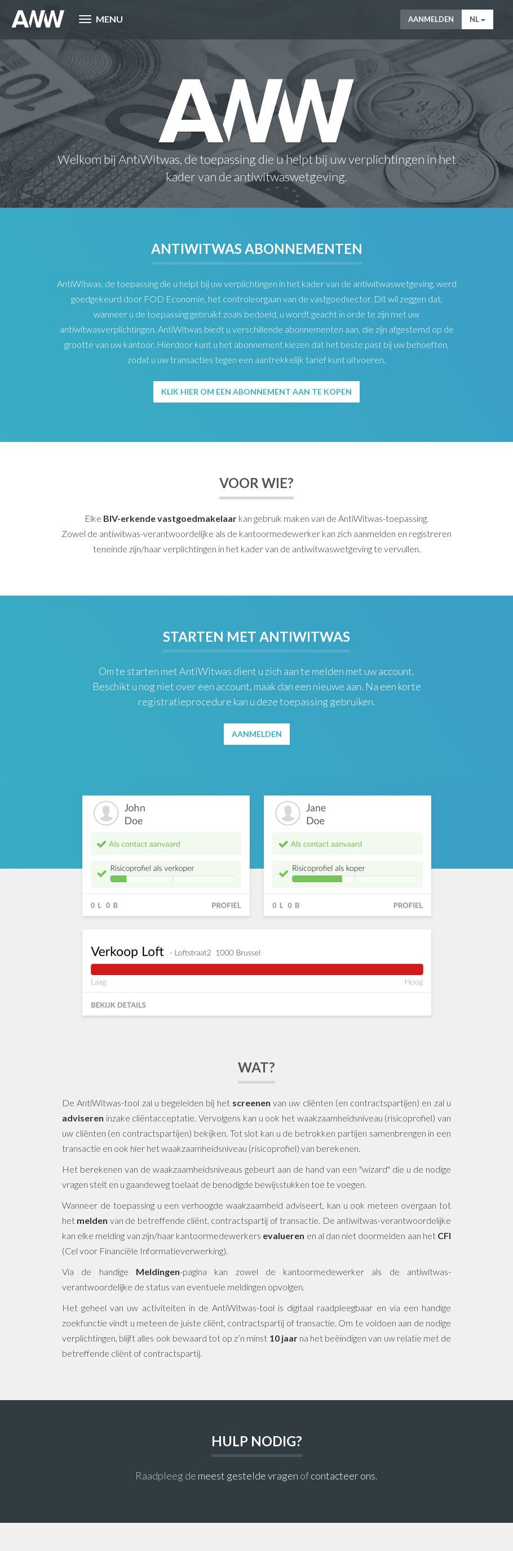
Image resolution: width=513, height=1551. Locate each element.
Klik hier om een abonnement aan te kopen (256, 391)
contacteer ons (343, 1475)
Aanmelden (431, 19)
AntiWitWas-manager (38, 19)
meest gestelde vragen (248, 1475)
